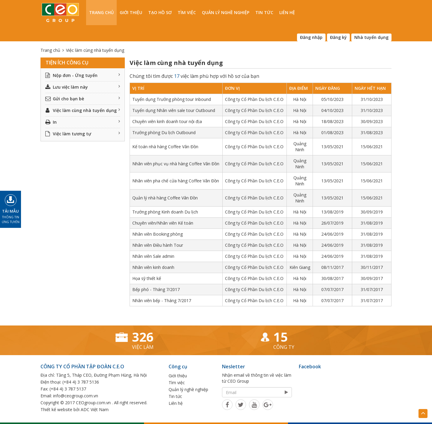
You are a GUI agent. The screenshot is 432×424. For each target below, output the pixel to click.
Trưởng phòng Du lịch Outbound (164, 132)
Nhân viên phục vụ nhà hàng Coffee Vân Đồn (175, 163)
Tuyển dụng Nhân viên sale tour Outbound (173, 110)
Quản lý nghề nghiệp (225, 12)
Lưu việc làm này (82, 87)
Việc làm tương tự (82, 134)
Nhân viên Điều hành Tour (157, 245)
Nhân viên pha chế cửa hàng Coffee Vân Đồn (175, 181)
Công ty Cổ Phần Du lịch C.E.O (254, 99)
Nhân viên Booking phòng (157, 234)
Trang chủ (101, 12)
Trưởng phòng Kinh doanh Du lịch (165, 212)
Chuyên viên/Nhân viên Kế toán (162, 223)
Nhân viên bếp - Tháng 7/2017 (161, 300)
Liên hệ (287, 12)
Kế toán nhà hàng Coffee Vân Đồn (165, 146)
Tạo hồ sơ (160, 12)
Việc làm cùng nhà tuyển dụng (82, 110)
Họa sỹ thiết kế (146, 278)
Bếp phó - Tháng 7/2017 (156, 289)
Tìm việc (187, 12)
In (82, 122)
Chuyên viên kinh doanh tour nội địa (167, 121)
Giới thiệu (131, 12)
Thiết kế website (56, 409)
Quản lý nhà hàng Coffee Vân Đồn (165, 198)
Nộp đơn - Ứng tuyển (82, 75)
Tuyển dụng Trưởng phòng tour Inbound (171, 99)
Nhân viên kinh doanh (153, 267)
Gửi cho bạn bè (82, 99)
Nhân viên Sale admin (153, 256)
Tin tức (264, 12)
